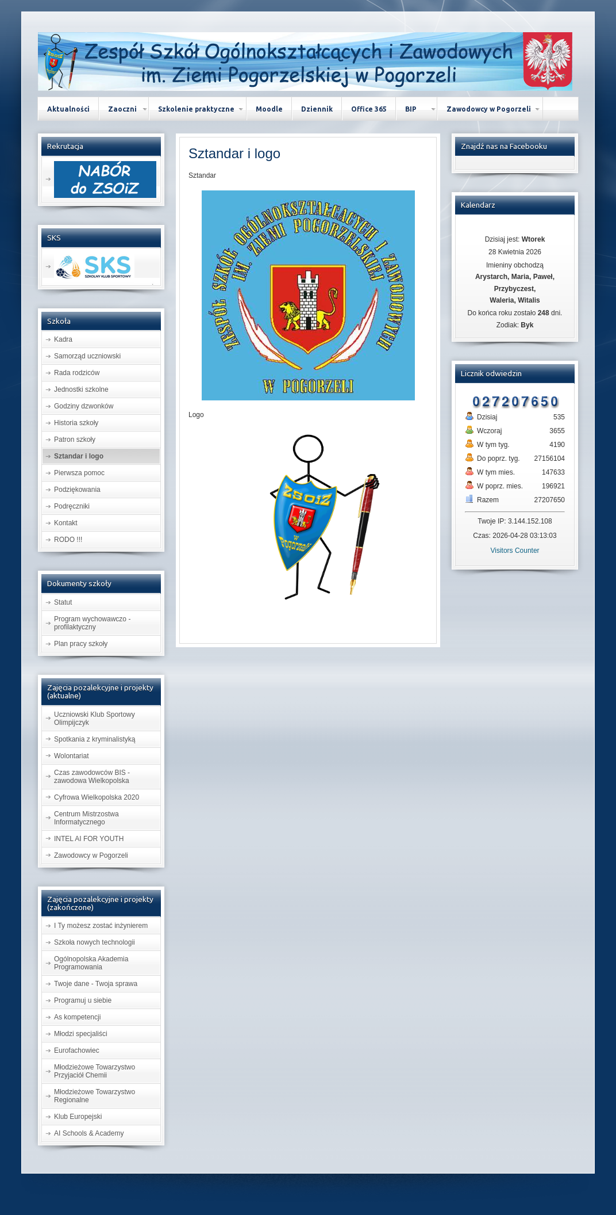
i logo (234, 153)
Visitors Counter (514, 551)
